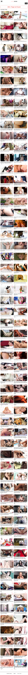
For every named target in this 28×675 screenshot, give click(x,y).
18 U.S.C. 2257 (19, 673)
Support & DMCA (9, 673)
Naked (14, 1)
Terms (15, 673)
